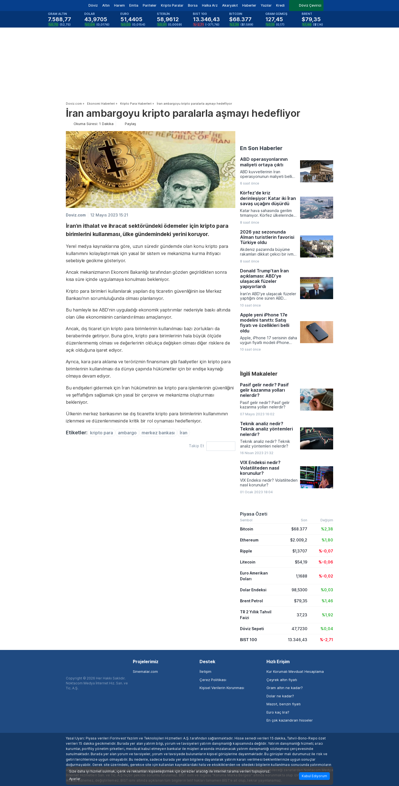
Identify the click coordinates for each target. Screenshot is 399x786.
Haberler (249, 5)
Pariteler (150, 5)
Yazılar (266, 5)
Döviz (93, 5)
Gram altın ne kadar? (284, 687)
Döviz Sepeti (252, 628)
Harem (119, 5)
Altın (106, 5)
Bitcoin (246, 529)
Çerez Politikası (212, 679)
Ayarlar (74, 778)
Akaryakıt (230, 5)
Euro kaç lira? (277, 712)
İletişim (205, 671)
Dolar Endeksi (253, 589)
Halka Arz (210, 5)
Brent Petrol (251, 600)
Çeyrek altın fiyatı (281, 679)
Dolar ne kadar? (280, 696)
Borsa (193, 5)
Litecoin (247, 562)
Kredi (280, 5)
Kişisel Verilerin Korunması (221, 687)
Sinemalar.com (145, 671)
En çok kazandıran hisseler (289, 720)
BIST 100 (248, 639)
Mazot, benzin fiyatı (283, 704)
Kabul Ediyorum (314, 776)
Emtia (133, 5)
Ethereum (249, 540)
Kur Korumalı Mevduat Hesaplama (295, 671)
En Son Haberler (261, 148)
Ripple (246, 551)
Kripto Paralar (172, 5)
